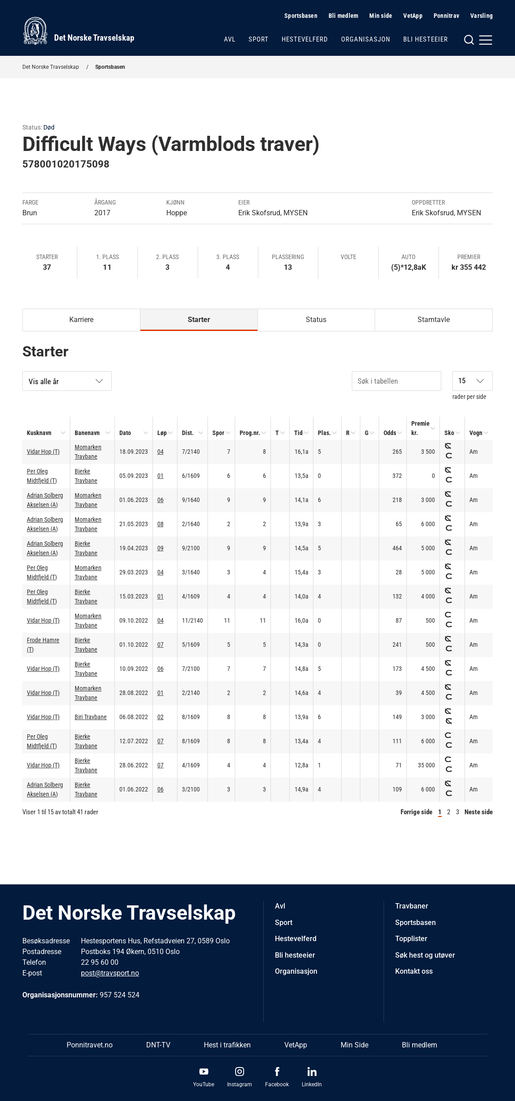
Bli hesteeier (425, 39)
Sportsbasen (300, 15)
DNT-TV (158, 1045)
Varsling (481, 15)
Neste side (478, 812)
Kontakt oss (414, 971)
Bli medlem (344, 15)
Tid (298, 432)
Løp (162, 432)
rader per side (472, 385)
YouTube (203, 1084)
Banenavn (87, 432)
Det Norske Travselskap (50, 67)
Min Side (354, 1045)
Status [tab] (316, 319)
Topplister (411, 938)
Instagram (239, 1084)
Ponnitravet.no (90, 1045)
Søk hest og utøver (425, 955)
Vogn (475, 432)
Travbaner (411, 906)
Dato (125, 432)
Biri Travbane (91, 716)
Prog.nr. (250, 432)
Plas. (324, 432)
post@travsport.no (110, 973)
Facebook (277, 1084)
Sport (259, 39)
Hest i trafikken (227, 1045)
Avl (230, 39)
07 (160, 644)
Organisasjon (365, 39)
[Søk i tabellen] (396, 381)
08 (160, 523)
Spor (218, 432)
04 (160, 451)
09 (160, 548)
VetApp (412, 15)
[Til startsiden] (78, 31)
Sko (449, 432)
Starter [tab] (199, 319)
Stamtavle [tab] (434, 319)
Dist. (188, 432)
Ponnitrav (446, 15)
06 (160, 499)
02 (160, 716)
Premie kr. (420, 428)
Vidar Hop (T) (43, 451)
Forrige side (416, 812)
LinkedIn (312, 1084)
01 (160, 475)
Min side (380, 15)
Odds (390, 432)
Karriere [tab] (81, 319)
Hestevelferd (305, 39)
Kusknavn (39, 432)
